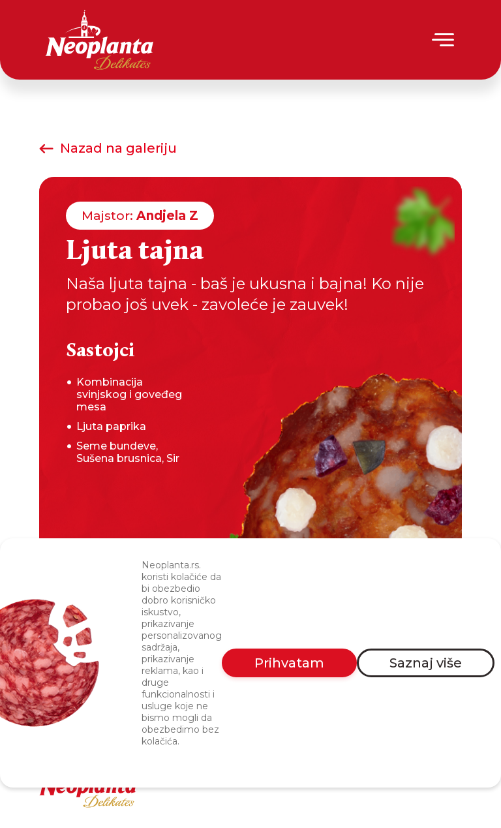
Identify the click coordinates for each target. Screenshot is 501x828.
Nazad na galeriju (108, 148)
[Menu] (443, 40)
